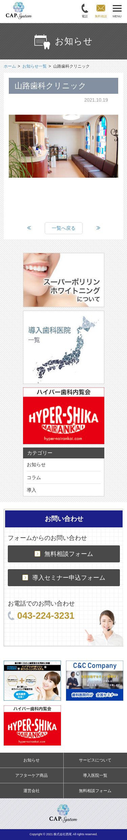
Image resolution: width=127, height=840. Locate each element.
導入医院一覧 (95, 775)
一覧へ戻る (64, 228)
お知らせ (36, 464)
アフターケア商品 (31, 775)
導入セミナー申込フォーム (63, 577)
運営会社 (31, 790)
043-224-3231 (41, 615)
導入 (31, 490)
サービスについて (95, 760)
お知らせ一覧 (34, 66)
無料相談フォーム (64, 553)
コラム (34, 477)
